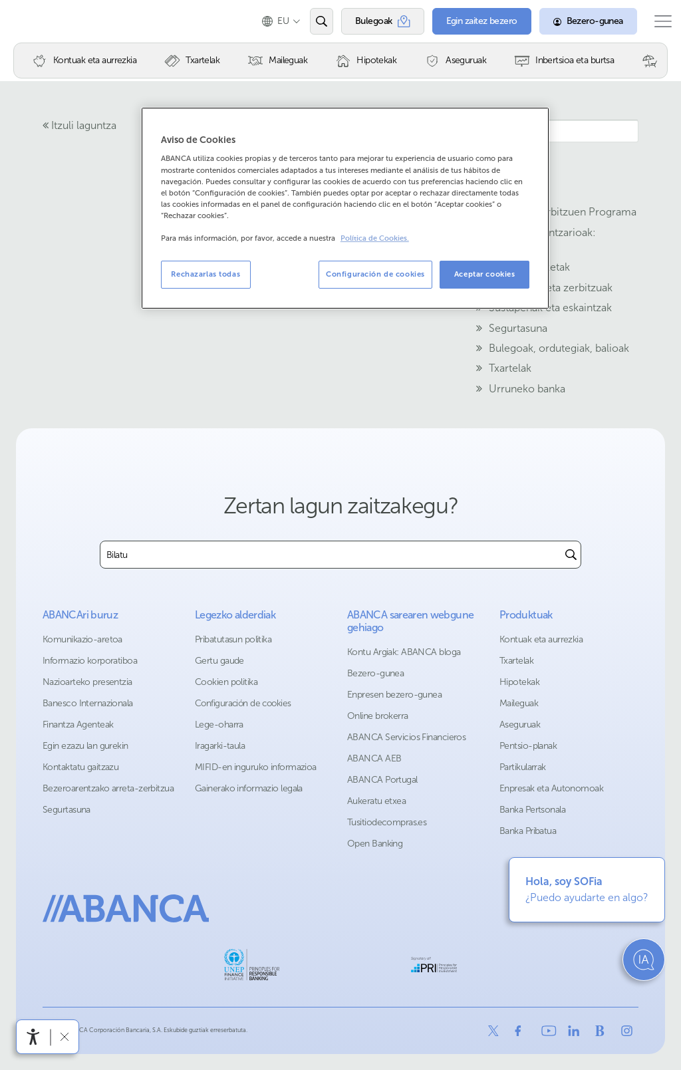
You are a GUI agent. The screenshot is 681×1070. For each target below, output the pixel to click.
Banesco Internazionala (88, 703)
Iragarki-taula (220, 745)
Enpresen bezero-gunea (394, 694)
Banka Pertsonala (532, 809)
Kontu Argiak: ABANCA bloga (403, 652)
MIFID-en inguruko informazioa (256, 767)
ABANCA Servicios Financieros (406, 737)
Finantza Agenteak (78, 724)
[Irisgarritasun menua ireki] (33, 1036)
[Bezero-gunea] (575, 21)
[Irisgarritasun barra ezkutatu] (64, 1036)
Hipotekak (519, 682)
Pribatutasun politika (233, 639)
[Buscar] (571, 555)
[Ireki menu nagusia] (656, 21)
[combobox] (330, 554)
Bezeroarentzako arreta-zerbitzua (108, 788)
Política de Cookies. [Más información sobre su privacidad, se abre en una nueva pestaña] (374, 238)
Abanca (34, 21)
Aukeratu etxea (376, 801)
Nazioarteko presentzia (87, 682)
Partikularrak (522, 767)
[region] (345, 208)
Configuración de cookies (243, 703)
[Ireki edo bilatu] (308, 21)
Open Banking (374, 843)
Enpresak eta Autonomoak (551, 788)
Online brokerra (377, 716)
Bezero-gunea (375, 673)
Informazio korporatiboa (90, 660)
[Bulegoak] (369, 21)
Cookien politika (226, 682)
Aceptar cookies (484, 274)
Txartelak (516, 660)
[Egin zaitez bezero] (468, 21)
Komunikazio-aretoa (82, 639)
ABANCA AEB (374, 758)
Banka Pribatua (527, 831)
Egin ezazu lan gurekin (85, 745)
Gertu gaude (219, 660)
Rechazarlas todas (205, 274)
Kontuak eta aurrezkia (541, 639)
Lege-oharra (219, 724)
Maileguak (518, 703)
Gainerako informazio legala (249, 788)
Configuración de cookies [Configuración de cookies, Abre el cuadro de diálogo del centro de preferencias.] (375, 274)
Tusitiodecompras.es (386, 822)
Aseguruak (519, 724)
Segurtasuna (66, 809)
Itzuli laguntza (79, 125)
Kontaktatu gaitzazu (80, 767)
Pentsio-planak (528, 745)
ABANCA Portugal (382, 779)
